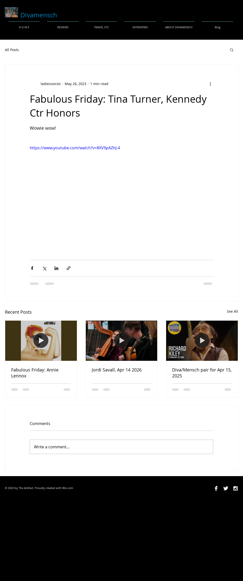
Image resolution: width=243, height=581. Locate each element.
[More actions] (210, 84)
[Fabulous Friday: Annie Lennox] (41, 341)
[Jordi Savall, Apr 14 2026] (121, 341)
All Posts (12, 49)
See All (232, 311)
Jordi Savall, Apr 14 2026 (117, 370)
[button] (231, 50)
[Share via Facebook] (32, 268)
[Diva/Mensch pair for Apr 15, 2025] (202, 341)
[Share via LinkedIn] (56, 268)
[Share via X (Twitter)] (44, 268)
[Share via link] (68, 268)
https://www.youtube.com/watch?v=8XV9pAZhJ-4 (75, 148)
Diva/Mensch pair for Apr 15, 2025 (202, 373)
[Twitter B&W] (225, 488)
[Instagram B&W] (235, 488)
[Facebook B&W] (216, 488)
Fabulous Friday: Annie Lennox (35, 373)
